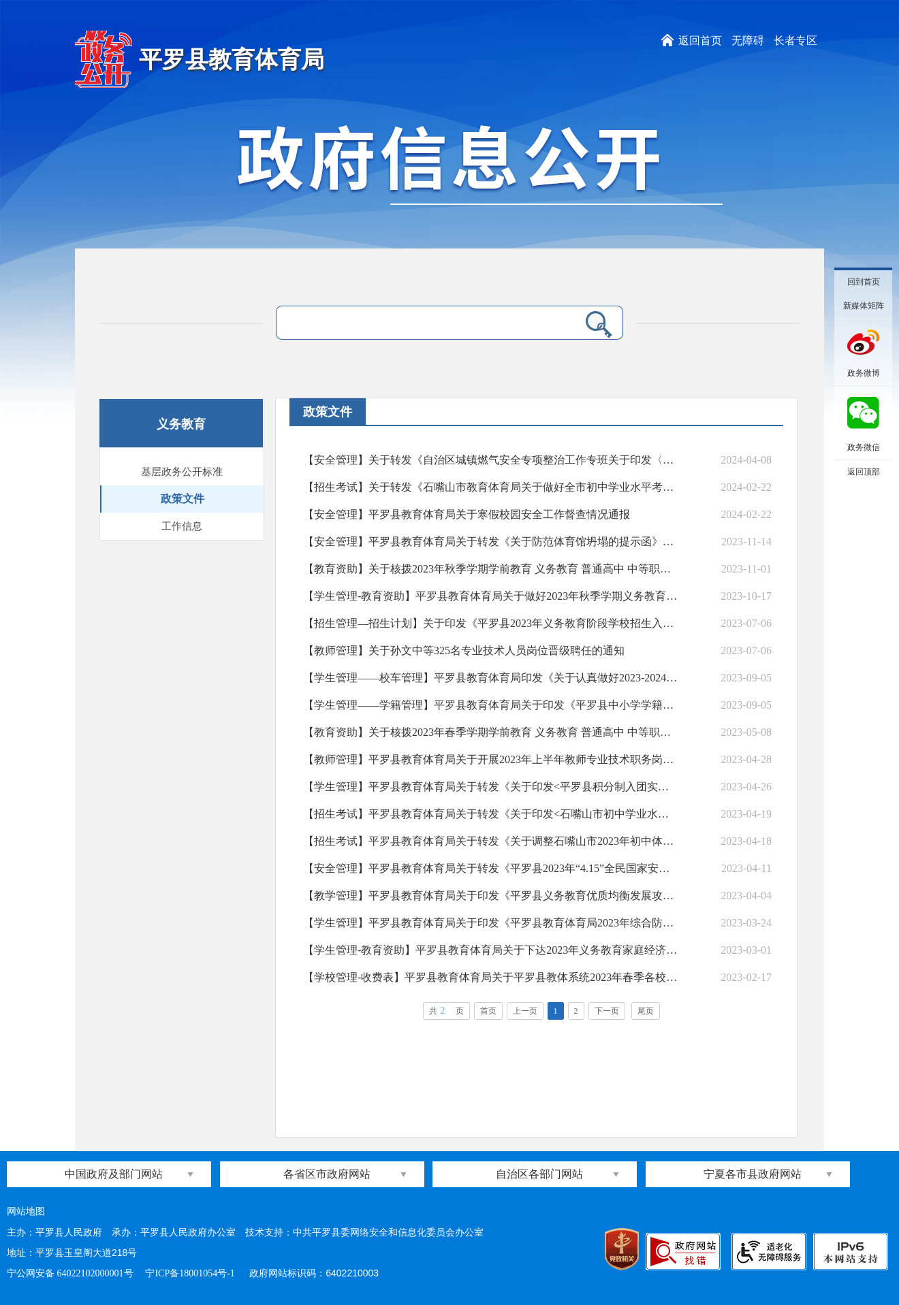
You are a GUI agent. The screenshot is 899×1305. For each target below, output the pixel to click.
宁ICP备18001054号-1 (191, 1273)
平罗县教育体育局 (231, 59)
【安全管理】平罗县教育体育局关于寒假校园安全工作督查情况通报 (466, 514)
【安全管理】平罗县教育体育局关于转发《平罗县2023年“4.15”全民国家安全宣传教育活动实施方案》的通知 (490, 868)
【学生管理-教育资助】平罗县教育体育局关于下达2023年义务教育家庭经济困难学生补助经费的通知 (490, 950)
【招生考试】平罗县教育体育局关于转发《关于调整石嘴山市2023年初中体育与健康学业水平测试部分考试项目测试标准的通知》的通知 (490, 841)
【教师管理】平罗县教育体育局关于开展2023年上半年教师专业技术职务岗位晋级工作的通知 (490, 759)
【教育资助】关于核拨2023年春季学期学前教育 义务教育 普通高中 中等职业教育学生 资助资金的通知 (490, 732)
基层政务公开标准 (182, 471)
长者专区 (795, 40)
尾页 (645, 1011)
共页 (446, 1010)
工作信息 (181, 526)
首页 (488, 1011)
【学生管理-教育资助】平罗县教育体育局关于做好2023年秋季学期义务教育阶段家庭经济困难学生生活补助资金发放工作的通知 (490, 596)
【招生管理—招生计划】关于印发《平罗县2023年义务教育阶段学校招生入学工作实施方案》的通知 (490, 623)
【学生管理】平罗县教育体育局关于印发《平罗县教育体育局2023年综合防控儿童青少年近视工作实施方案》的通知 (490, 923)
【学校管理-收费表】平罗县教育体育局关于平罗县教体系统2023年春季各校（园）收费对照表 (490, 977)
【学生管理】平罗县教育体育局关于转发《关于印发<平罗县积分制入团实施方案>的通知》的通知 (490, 786)
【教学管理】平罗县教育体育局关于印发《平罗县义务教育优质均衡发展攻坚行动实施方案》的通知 (490, 895)
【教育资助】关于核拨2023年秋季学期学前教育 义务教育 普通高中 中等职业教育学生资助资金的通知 (490, 569)
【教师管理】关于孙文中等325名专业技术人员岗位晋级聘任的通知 (464, 650)
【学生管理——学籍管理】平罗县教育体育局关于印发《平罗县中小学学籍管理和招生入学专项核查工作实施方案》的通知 (490, 705)
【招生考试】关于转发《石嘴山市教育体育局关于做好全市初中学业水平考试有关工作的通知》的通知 (490, 487)
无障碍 (747, 40)
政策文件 (182, 498)
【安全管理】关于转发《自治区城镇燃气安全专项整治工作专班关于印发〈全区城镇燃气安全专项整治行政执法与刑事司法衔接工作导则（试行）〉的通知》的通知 (490, 460)
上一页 (525, 1011)
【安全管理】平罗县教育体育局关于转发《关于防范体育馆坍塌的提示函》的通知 (490, 541)
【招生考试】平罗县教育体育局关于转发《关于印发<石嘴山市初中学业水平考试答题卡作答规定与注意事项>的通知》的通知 (490, 814)
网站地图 (26, 1211)
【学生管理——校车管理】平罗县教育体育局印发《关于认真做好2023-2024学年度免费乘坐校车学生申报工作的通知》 (490, 677)
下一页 (607, 1011)
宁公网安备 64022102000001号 (70, 1273)
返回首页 (700, 40)
